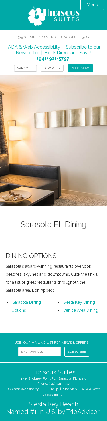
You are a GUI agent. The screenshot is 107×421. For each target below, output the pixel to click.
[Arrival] (25, 68)
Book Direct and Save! (64, 55)
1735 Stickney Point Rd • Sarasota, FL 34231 (53, 37)
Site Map (70, 389)
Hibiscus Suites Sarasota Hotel (54, 16)
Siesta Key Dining (79, 302)
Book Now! (80, 68)
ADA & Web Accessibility (34, 47)
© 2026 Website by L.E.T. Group (33, 389)
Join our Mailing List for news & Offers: (52, 343)
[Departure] (52, 68)
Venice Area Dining (80, 310)
